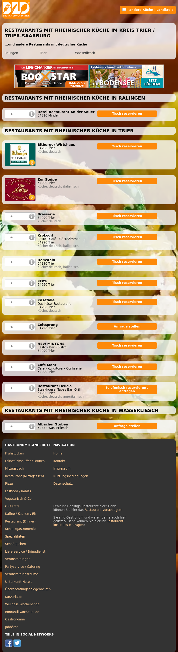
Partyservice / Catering (22, 566)
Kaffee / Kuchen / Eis (21, 514)
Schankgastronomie (20, 529)
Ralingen (11, 53)
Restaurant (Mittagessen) (24, 476)
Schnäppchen (15, 544)
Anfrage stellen (127, 326)
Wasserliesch (85, 53)
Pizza (9, 483)
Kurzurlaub (13, 597)
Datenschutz (63, 483)
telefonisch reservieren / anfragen (127, 389)
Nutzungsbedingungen (70, 476)
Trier (43, 53)
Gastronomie (15, 619)
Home (57, 453)
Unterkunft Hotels (18, 582)
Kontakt (59, 461)
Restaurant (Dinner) (20, 521)
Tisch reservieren (127, 113)
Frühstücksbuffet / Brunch (25, 461)
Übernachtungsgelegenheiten (28, 589)
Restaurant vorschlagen (103, 510)
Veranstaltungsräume (21, 574)
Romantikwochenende (22, 612)
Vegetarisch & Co (18, 498)
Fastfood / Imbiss (18, 491)
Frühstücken (14, 453)
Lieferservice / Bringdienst (25, 551)
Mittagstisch (14, 468)
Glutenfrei (12, 506)
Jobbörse (12, 627)
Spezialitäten (15, 536)
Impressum (61, 468)
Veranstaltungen (17, 559)
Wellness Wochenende (22, 604)
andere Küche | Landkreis (147, 10)
